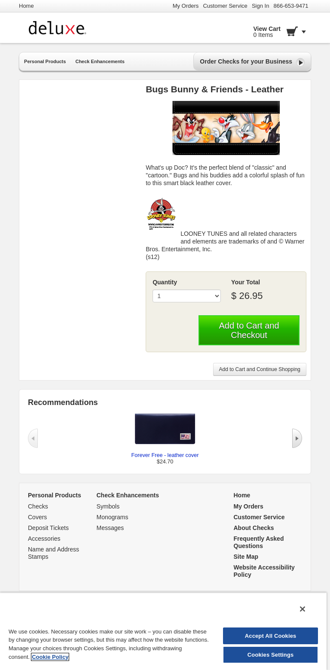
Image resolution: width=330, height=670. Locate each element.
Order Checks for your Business (252, 62)
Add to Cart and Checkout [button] (249, 330)
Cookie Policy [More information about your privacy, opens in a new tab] (50, 657)
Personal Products (45, 61)
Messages (110, 527)
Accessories (44, 538)
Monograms (112, 517)
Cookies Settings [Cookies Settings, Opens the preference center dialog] (271, 655)
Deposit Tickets (48, 527)
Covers (37, 517)
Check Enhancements (99, 61)
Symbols (108, 506)
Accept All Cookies (270, 636)
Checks (38, 506)
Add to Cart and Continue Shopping (259, 369)
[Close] (302, 609)
